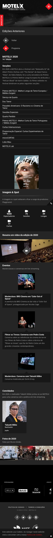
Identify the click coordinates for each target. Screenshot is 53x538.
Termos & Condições (36, 507)
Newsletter (1, 20)
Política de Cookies (16, 507)
